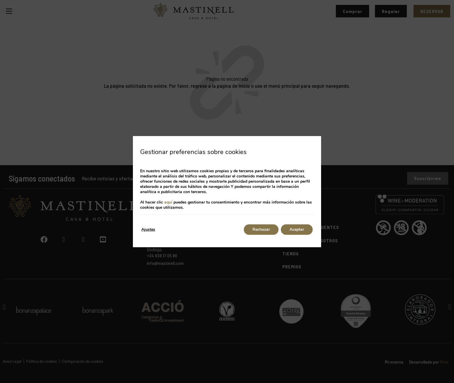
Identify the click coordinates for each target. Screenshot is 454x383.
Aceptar (297, 229)
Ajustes (148, 229)
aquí (168, 202)
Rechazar (261, 229)
